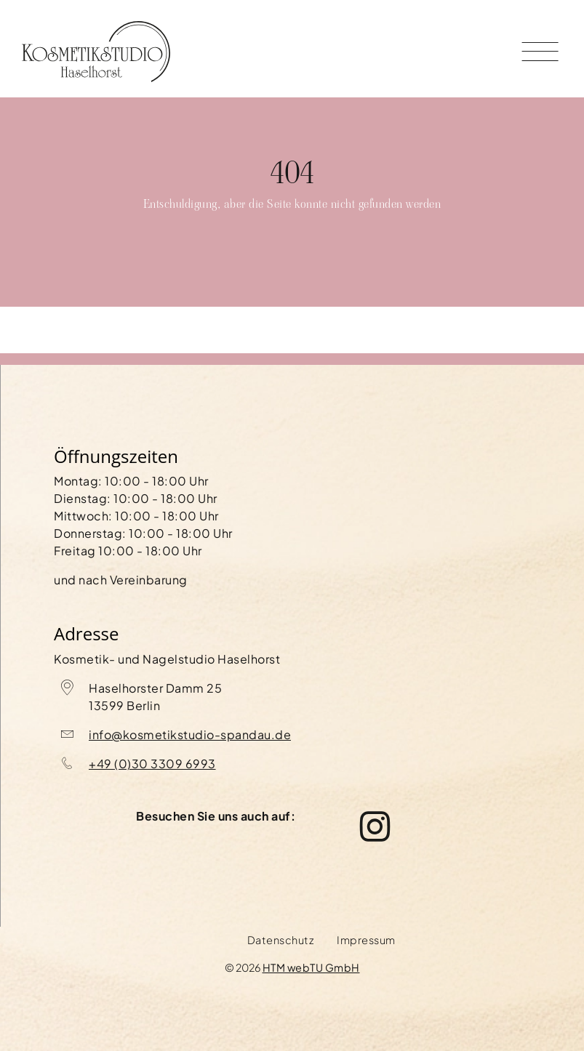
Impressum (366, 939)
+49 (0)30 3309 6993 (152, 763)
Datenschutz (280, 939)
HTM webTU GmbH (311, 967)
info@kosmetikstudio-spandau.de (190, 734)
